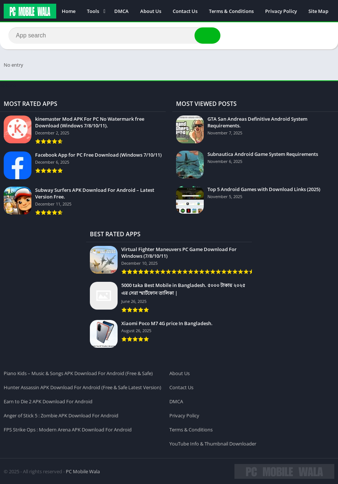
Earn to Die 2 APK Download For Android (48, 401)
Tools (93, 11)
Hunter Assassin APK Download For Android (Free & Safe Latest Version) (82, 387)
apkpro (8, 84)
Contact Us (185, 11)
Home (68, 11)
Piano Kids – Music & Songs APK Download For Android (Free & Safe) (78, 373)
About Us (150, 11)
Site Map (318, 11)
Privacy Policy (281, 11)
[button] (207, 36)
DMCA (121, 11)
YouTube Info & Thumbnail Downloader (212, 443)
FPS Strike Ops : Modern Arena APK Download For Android (68, 429)
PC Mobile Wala (83, 471)
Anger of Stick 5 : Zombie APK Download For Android (61, 415)
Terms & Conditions (231, 11)
